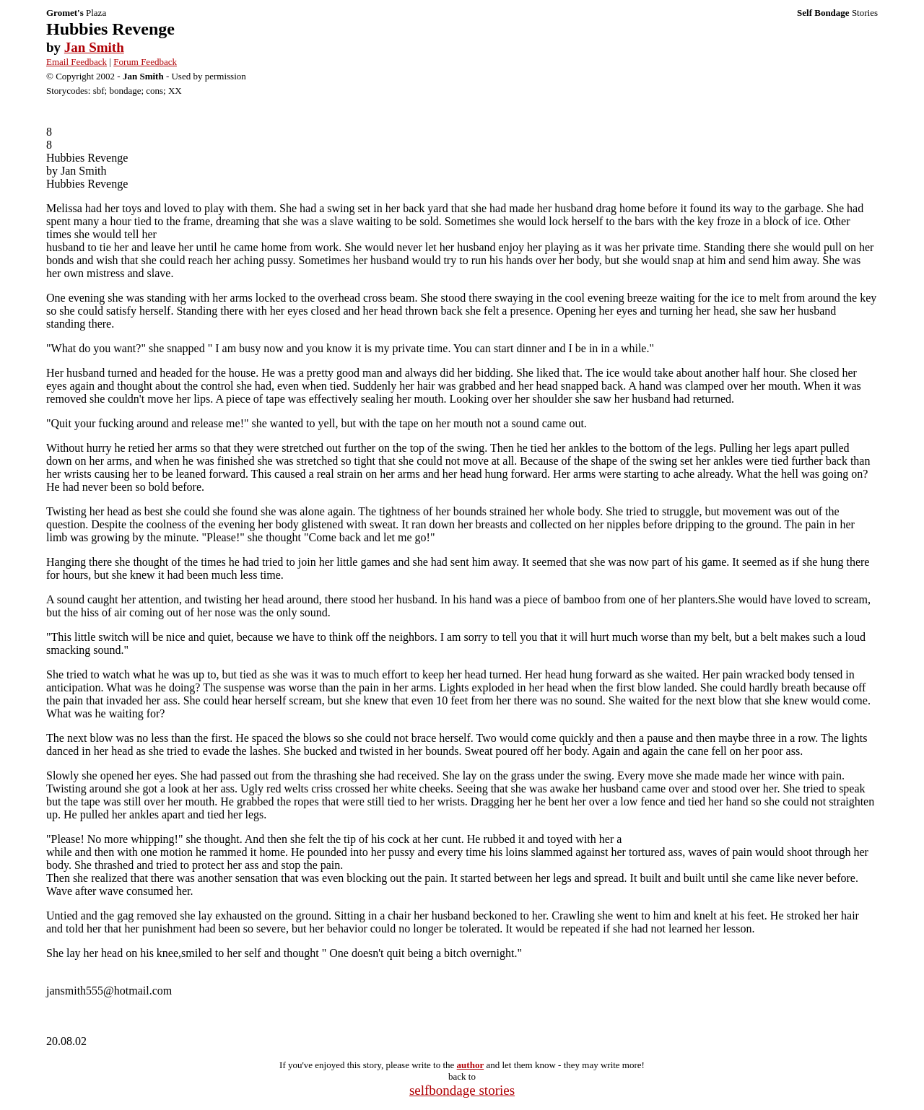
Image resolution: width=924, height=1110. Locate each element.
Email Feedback (76, 61)
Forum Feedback (145, 61)
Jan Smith (94, 47)
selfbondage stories (462, 1090)
